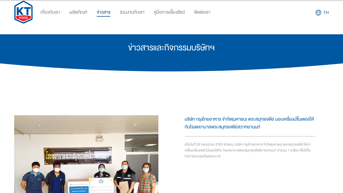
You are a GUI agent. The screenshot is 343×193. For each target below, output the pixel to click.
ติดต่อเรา (202, 12)
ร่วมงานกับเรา (132, 12)
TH (326, 12)
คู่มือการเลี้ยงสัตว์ (169, 12)
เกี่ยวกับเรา (50, 12)
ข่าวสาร (103, 12)
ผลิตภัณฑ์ (78, 12)
